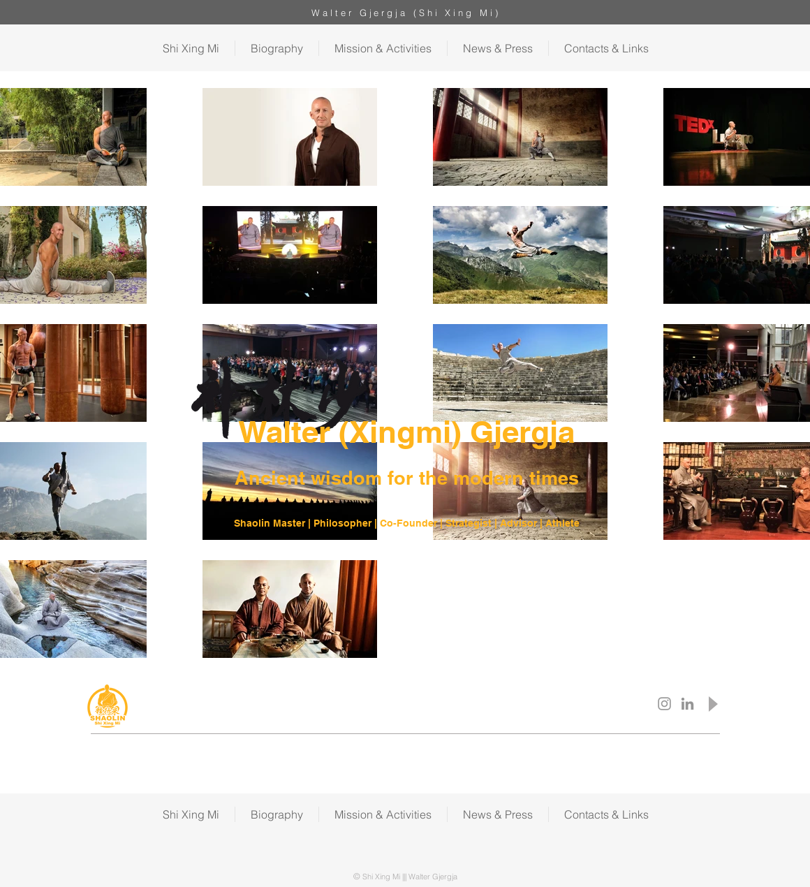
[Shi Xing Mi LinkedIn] (687, 703)
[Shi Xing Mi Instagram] (664, 703)
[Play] (712, 704)
